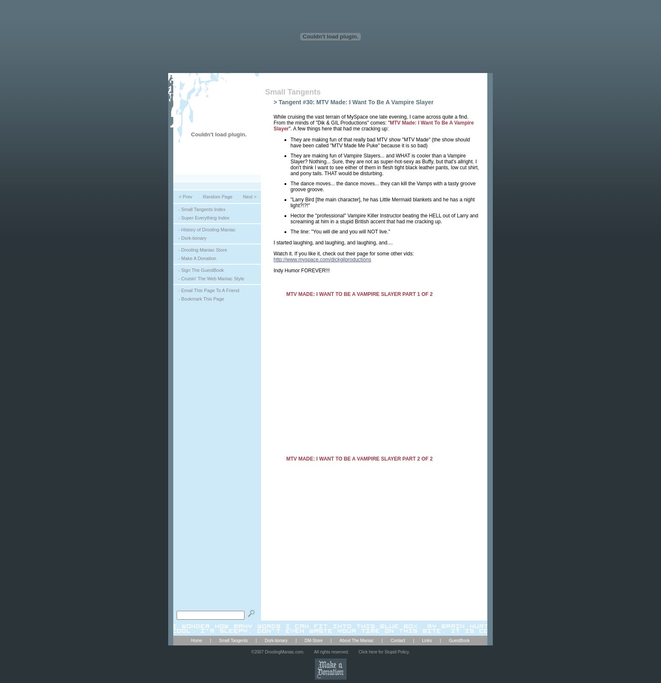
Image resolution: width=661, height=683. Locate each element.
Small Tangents (293, 92)
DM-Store (314, 640)
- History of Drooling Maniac (207, 229)
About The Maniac (357, 640)
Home (196, 640)
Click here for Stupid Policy (384, 652)
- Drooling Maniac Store (202, 249)
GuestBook (459, 640)
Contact (398, 640)
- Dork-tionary (192, 238)
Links (427, 640)
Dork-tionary (276, 640)
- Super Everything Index (203, 217)
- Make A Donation (197, 258)
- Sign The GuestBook (201, 270)
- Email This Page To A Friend (208, 290)
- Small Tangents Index (202, 209)
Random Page (217, 196)
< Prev (185, 196)
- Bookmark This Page (201, 298)
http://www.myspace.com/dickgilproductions (322, 260)
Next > (249, 196)
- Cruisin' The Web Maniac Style (211, 278)
